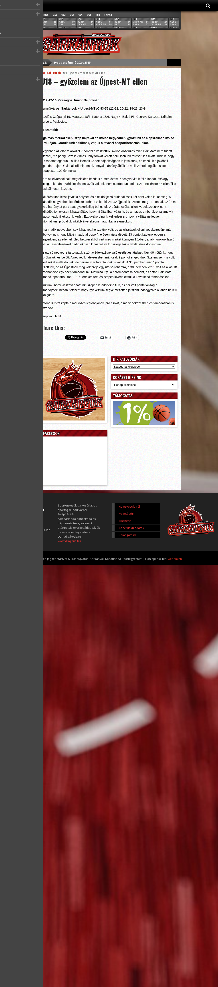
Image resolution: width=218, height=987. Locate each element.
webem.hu (175, 559)
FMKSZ (108, 15)
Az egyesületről (129, 507)
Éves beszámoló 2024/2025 (72, 62)
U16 (81, 15)
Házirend (125, 521)
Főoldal (46, 73)
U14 (72, 15)
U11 (55, 15)
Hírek (57, 73)
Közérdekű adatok (131, 528)
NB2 (97, 15)
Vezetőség (126, 514)
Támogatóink (128, 535)
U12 (63, 15)
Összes (44, 15)
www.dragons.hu (69, 541)
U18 (89, 15)
